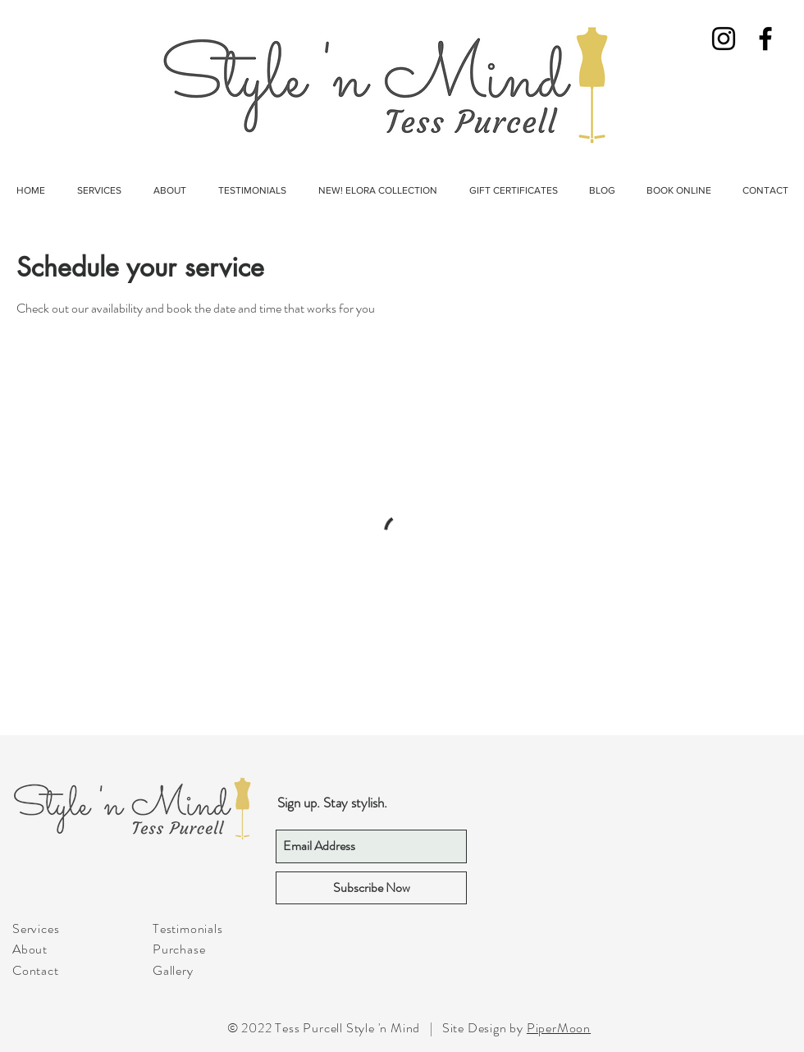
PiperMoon (559, 1027)
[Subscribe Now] (371, 887)
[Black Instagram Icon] (723, 38)
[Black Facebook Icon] (765, 38)
